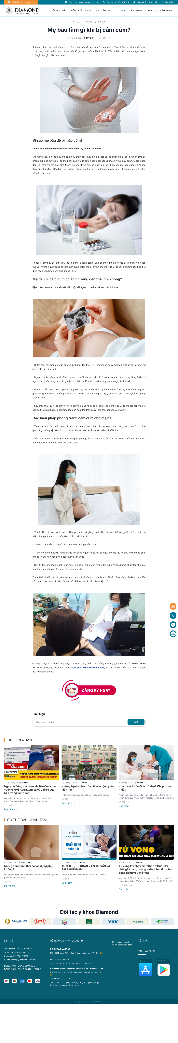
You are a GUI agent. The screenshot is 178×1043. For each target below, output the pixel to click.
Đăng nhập (142, 2)
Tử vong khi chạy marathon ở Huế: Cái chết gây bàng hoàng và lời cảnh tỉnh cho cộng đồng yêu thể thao (145, 869)
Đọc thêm (11, 809)
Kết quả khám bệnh (160, 10)
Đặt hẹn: (118, 2)
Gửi (136, 722)
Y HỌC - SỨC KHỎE (95, 22)
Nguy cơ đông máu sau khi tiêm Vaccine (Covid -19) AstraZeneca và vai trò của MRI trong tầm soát (30, 790)
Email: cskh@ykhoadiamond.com (84, 2)
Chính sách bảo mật (121, 942)
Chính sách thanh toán (122, 945)
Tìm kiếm (167, 2)
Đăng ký (153, 2)
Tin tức (76, 22)
